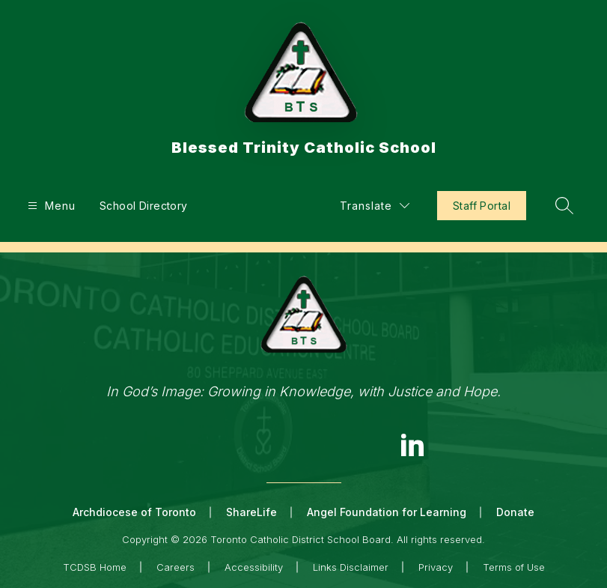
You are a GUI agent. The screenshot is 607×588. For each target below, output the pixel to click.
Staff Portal (481, 205)
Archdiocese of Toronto (134, 512)
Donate (515, 512)
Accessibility (254, 567)
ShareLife (251, 512)
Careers (175, 567)
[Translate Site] (374, 205)
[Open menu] (50, 205)
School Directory (144, 205)
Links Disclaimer (350, 567)
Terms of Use (514, 567)
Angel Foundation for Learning (386, 512)
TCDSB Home (94, 567)
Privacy (435, 567)
